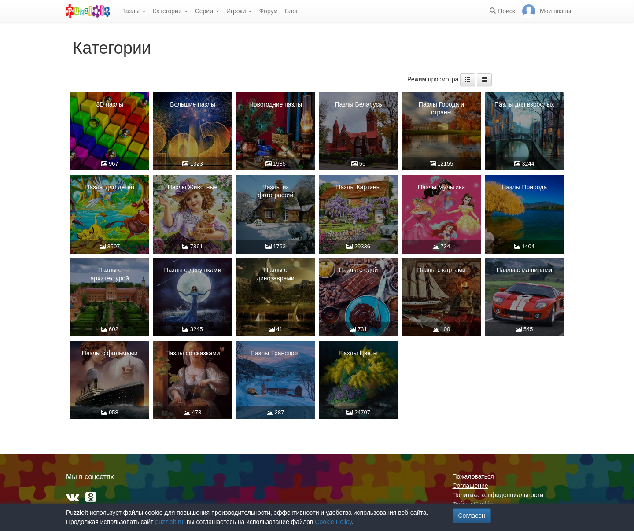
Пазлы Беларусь (358, 104)
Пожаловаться (473, 476)
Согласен (471, 515)
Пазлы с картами (441, 269)
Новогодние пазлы (275, 104)
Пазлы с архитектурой (109, 273)
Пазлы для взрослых (524, 104)
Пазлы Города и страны (441, 108)
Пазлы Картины (358, 187)
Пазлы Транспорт (275, 353)
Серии (207, 11)
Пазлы (133, 11)
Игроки (239, 11)
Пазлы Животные (193, 187)
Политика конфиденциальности (498, 494)
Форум (268, 11)
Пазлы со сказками (192, 353)
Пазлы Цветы (358, 353)
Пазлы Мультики (441, 187)
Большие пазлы (192, 104)
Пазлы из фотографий (275, 191)
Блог (291, 11)
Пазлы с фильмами (110, 353)
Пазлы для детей (109, 187)
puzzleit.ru (169, 521)
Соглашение (470, 485)
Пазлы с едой (358, 269)
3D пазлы (109, 104)
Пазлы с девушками (192, 269)
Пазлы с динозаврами (276, 273)
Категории (170, 11)
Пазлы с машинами (524, 269)
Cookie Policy (333, 521)
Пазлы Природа (524, 187)
